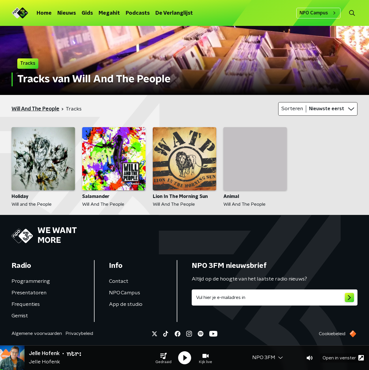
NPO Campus (318, 13)
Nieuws (66, 13)
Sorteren (292, 108)
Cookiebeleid (332, 333)
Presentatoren (29, 292)
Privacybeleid (79, 333)
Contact (118, 281)
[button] (163, 358)
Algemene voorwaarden (37, 333)
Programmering (31, 281)
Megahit (109, 13)
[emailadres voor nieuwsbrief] (274, 297)
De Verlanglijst (174, 13)
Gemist (20, 315)
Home (44, 13)
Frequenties (26, 304)
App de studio (125, 304)
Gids (87, 13)
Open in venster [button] (343, 358)
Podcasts (138, 13)
